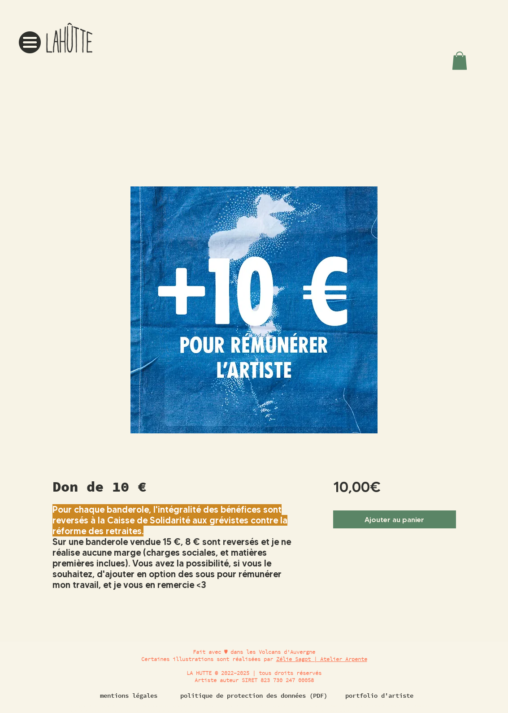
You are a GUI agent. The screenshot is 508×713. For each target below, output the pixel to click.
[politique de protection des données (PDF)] (254, 695)
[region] (57, 35)
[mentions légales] (129, 695)
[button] (30, 42)
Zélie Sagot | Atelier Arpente (321, 659)
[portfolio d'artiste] (379, 695)
